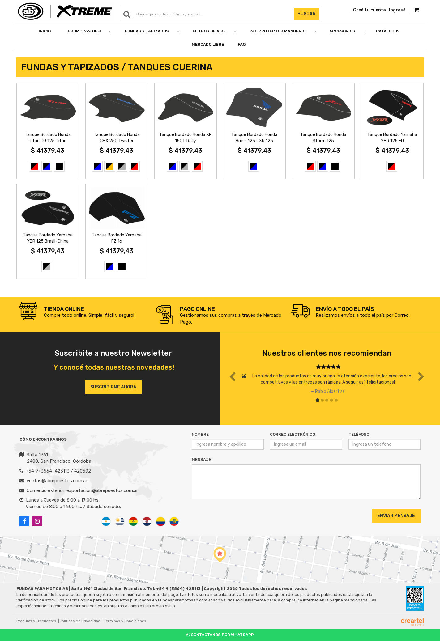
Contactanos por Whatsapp (220, 634)
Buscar (306, 13)
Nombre (200, 434)
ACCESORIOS (342, 31)
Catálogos (388, 31)
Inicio (45, 31)
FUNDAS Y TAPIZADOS (147, 31)
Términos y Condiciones (125, 621)
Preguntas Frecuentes (36, 621)
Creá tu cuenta (369, 10)
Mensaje (201, 459)
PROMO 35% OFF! (84, 31)
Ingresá (397, 10)
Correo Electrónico (292, 434)
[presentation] (229, 515)
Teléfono (358, 434)
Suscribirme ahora (113, 387)
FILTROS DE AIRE (209, 31)
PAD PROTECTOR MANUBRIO (277, 31)
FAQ (242, 44)
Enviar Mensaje (396, 515)
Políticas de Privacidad (80, 621)
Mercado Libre (208, 44)
